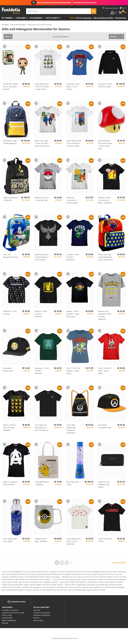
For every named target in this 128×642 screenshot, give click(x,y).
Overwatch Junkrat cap (8, 369)
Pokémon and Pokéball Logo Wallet (104, 484)
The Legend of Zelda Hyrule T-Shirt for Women (41, 427)
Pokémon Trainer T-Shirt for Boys (42, 198)
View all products (119, 562)
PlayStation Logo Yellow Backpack (10, 142)
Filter (7, 36)
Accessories (36, 18)
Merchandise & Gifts (18, 24)
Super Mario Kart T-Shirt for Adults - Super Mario (42, 86)
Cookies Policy (7, 618)
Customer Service (17, 601)
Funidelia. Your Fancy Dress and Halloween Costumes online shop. (11, 11)
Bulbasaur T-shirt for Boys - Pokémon (42, 371)
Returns (36, 618)
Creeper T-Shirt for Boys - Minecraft (73, 257)
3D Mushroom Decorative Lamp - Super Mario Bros (105, 145)
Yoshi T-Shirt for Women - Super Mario (73, 371)
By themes (7, 18)
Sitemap (5, 623)
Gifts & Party (52, 18)
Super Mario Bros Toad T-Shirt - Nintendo (74, 541)
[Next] (72, 563)
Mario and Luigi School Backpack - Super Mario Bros (105, 257)
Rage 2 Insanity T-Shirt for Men (10, 483)
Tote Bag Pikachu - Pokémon (42, 483)
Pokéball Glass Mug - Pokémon (41, 540)
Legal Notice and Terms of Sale (13, 613)
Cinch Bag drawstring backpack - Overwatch (71, 429)
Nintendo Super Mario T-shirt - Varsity (73, 86)
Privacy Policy (7, 615)
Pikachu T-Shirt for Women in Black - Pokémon (105, 200)
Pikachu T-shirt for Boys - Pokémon (41, 314)
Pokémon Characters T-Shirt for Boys (72, 200)
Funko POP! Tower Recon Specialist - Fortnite (10, 86)
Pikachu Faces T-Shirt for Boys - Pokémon (10, 427)
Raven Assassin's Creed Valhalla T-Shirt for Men (42, 257)
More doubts (38, 620)
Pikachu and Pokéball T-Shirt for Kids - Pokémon (104, 315)
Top (71, 18)
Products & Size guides (42, 613)
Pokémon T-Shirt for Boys (10, 312)
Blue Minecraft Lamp (73, 483)
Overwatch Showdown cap (104, 426)
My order (37, 610)
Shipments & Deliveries (42, 615)
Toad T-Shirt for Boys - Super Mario (104, 371)
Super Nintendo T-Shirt (104, 540)
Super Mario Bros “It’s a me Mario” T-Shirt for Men (74, 143)
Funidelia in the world (10, 610)
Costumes (21, 18)
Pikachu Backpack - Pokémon (10, 198)
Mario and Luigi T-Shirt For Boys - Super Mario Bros (42, 143)
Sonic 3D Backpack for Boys (10, 255)
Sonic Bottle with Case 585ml (10, 540)
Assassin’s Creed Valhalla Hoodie (105, 85)
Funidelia (5, 24)
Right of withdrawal (9, 620)
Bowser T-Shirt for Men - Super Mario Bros (73, 314)
